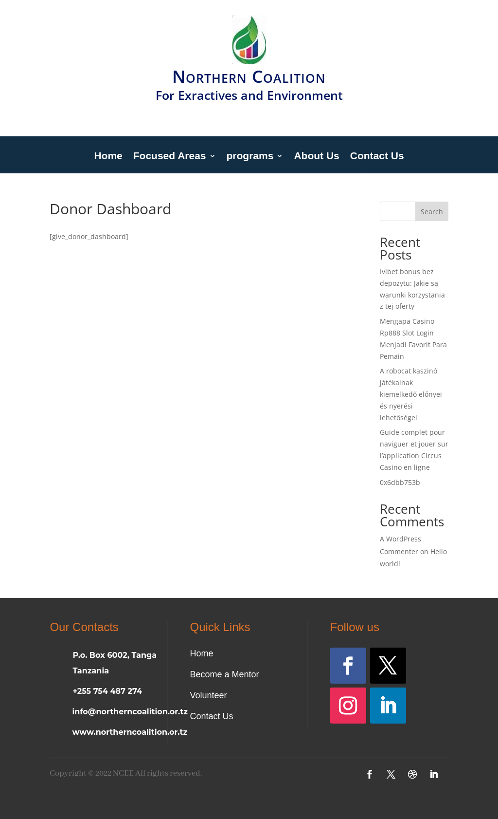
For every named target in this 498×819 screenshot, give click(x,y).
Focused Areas (169, 156)
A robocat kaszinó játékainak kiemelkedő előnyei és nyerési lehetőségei (411, 394)
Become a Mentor (224, 674)
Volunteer (208, 695)
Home (108, 156)
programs (250, 156)
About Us (316, 156)
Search (432, 211)
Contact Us (377, 156)
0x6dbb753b (400, 482)
